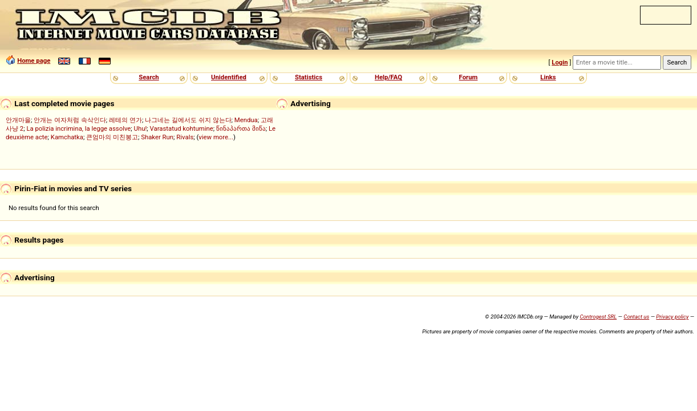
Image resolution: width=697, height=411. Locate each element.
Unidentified (228, 77)
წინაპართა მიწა (241, 128)
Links (548, 77)
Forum (468, 77)
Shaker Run (157, 137)
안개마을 (18, 120)
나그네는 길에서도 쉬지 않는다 (188, 120)
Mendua (246, 120)
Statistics (308, 77)
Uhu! (140, 128)
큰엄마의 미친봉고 (112, 137)
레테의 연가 (125, 120)
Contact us (636, 316)
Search (149, 77)
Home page (33, 61)
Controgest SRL (598, 316)
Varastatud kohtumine (181, 128)
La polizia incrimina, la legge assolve (78, 128)
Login (560, 62)
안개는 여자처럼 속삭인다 (70, 120)
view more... (215, 137)
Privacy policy (672, 316)
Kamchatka (67, 137)
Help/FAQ (388, 77)
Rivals (184, 137)
